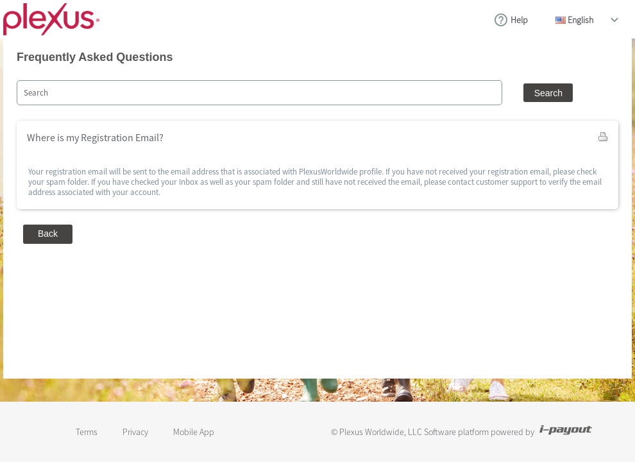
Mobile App (193, 432)
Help (519, 20)
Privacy (135, 432)
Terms (86, 432)
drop (614, 20)
